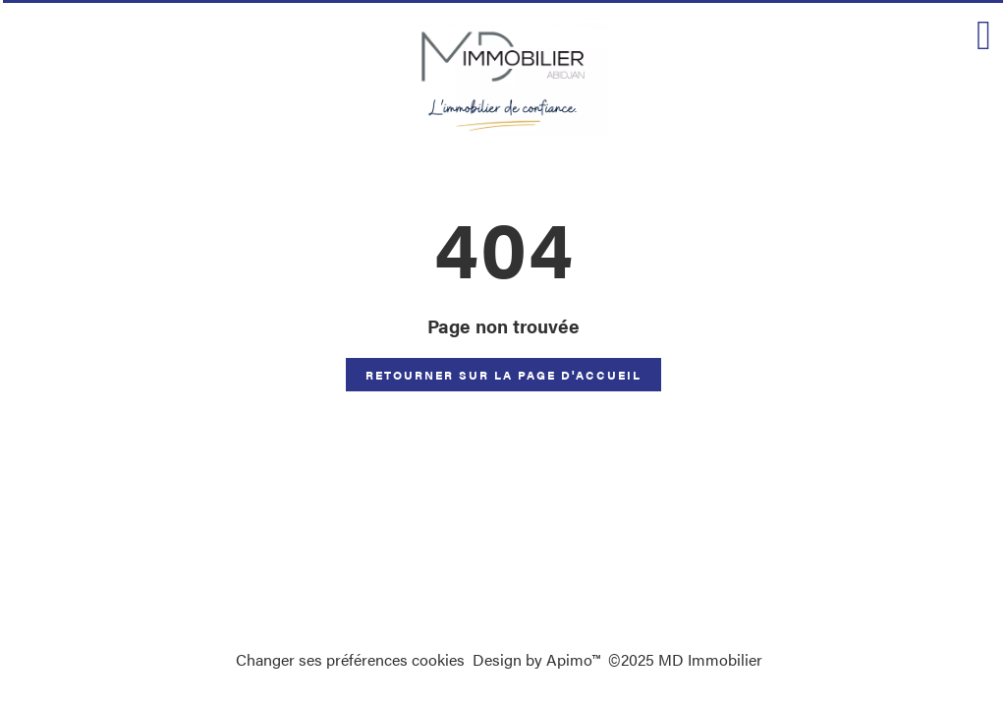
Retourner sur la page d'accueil (503, 375)
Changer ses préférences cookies (350, 659)
